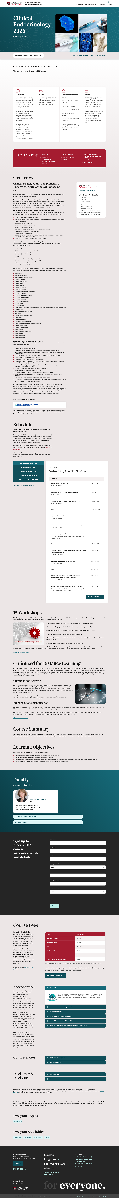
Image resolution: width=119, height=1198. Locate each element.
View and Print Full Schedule (22, 485)
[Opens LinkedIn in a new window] (18, 1169)
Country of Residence (55, 864)
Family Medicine (27, 1137)
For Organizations (91, 4)
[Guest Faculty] (48, 822)
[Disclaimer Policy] (75, 1074)
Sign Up (18, 1163)
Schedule (45, 157)
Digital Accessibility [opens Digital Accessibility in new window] (87, 1196)
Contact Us (91, 2)
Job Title (52, 872)
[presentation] (61, 898)
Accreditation (88, 162)
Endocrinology (17, 1137)
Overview (45, 154)
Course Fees (87, 160)
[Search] (111, 2)
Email (51, 856)
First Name (53, 839)
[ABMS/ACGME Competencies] (75, 1058)
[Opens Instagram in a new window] (25, 1169)
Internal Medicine (38, 1137)
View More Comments (20, 718)
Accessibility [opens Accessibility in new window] (74, 1196)
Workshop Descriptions (21, 652)
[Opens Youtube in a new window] (21, 1169)
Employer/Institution (55, 880)
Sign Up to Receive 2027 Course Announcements (89, 55)
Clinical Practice (18, 1121)
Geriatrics (47, 1137)
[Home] (14, 3)
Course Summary (68, 154)
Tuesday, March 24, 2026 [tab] (28, 475)
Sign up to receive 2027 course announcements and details (92, 156)
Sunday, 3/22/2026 (94, 597)
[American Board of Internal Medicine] (75, 1016)
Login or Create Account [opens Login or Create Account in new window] (82, 1157)
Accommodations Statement (84, 1163)
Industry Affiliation (54, 888)
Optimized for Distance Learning (49, 162)
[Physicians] (75, 988)
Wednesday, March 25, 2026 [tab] (28, 480)
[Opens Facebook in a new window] (14, 1169)
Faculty (65, 159)
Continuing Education (86, 190)
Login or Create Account (101, 2)
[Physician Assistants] (75, 1012)
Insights (102, 4)
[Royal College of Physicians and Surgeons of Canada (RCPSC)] (75, 1026)
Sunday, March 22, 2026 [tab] (28, 467)
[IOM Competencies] (75, 1063)
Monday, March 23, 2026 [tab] (29, 471)
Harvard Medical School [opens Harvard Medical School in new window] (51, 1172)
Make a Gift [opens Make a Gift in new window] (47, 1174)
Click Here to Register (54, 975)
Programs (79, 4)
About (110, 4)
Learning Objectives (69, 157)
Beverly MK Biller (37, 799)
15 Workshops (46, 159)
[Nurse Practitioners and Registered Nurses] (75, 1007)
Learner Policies (80, 1161)
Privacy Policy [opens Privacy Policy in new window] (100, 1196)
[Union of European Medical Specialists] (75, 1021)
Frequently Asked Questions (83, 1159)
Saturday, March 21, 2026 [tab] (28, 463)
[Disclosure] (75, 1079)
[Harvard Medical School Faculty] (48, 817)
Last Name (52, 847)
